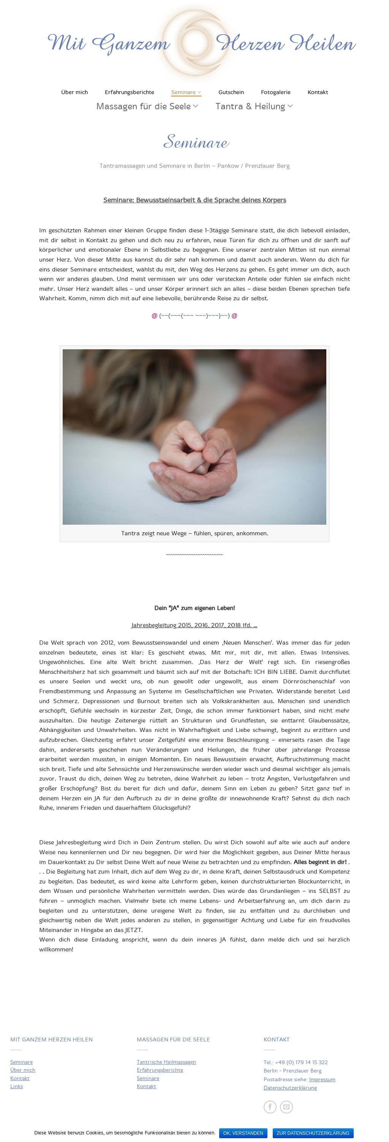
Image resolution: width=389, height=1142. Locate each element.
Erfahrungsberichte (129, 92)
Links (16, 1086)
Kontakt (318, 92)
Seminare (183, 92)
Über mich (74, 92)
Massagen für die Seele (143, 106)
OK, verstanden (243, 1133)
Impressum (322, 1079)
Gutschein (231, 92)
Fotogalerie (276, 92)
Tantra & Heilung (250, 106)
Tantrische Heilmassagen (166, 1062)
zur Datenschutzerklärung (313, 1133)
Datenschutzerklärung (290, 1088)
